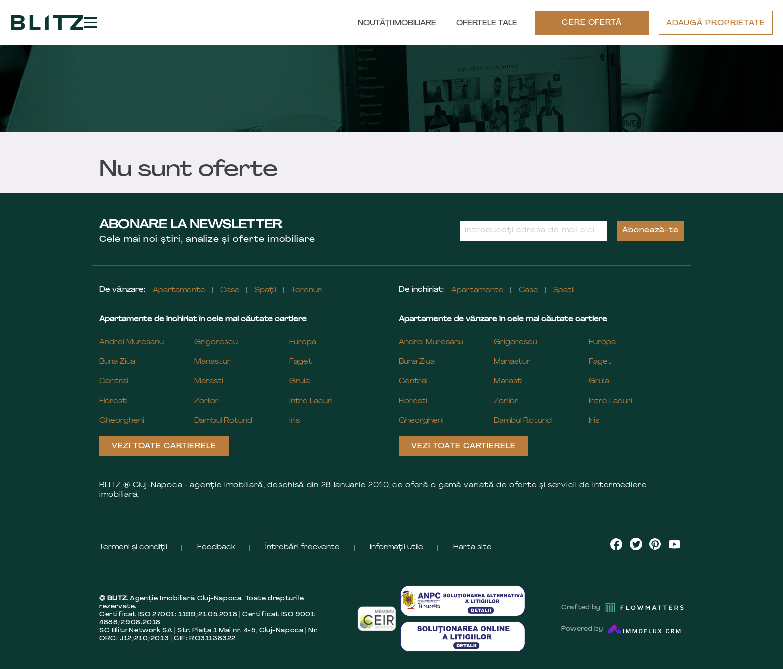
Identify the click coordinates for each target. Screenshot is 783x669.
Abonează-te (650, 230)
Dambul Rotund (223, 421)
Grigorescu (216, 342)
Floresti (113, 401)
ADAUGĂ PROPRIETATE (715, 23)
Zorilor (206, 401)
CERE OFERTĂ (592, 23)
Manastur (212, 362)
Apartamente (179, 290)
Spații (265, 290)
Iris (294, 421)
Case (230, 290)
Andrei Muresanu (131, 342)
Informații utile (396, 547)
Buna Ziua (117, 362)
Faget (300, 362)
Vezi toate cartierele (164, 446)
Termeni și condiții (133, 547)
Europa (302, 342)
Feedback (216, 547)
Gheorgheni (121, 421)
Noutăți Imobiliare (397, 23)
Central (113, 381)
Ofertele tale (486, 23)
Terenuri (307, 290)
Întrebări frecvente (302, 547)
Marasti (208, 381)
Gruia (299, 381)
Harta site (472, 547)
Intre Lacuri (311, 401)
